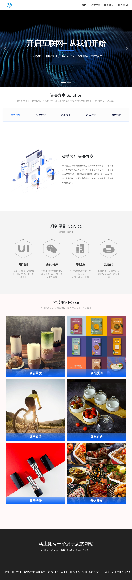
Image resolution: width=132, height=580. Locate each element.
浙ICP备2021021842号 (117, 572)
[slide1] (63, 82)
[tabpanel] (66, 169)
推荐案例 (123, 5)
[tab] (15, 115)
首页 (84, 5)
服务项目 (109, 5)
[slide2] (69, 82)
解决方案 (95, 5)
